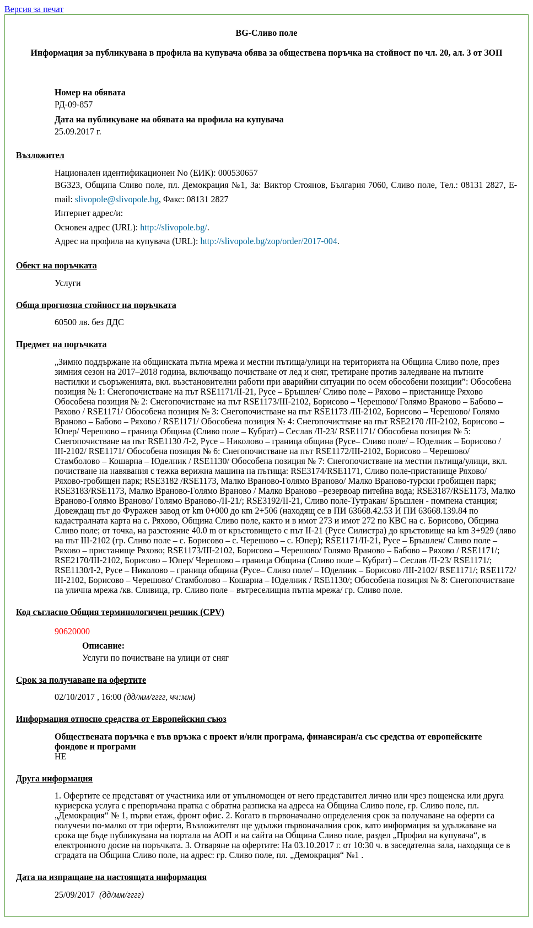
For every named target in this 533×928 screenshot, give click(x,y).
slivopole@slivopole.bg (117, 199)
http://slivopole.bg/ (173, 227)
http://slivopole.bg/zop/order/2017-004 (268, 241)
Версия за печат (33, 9)
